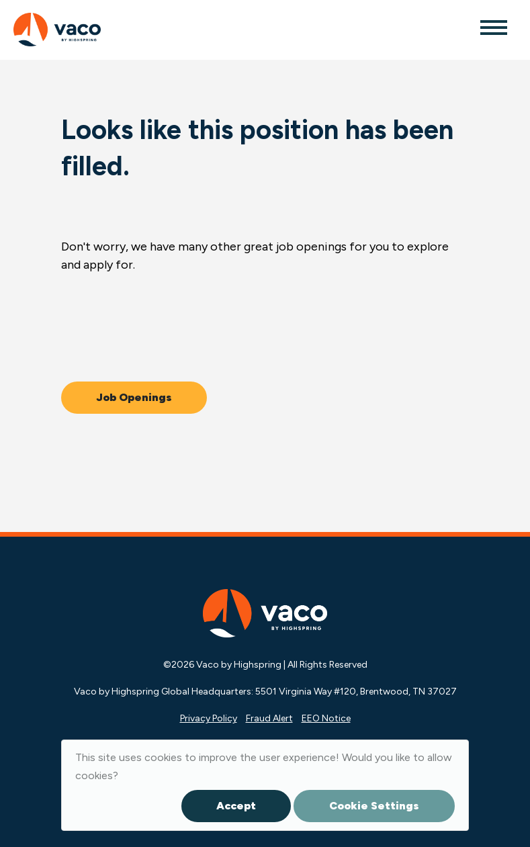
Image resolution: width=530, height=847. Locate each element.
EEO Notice (326, 718)
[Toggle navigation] (493, 26)
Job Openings (134, 397)
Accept (236, 805)
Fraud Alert (269, 718)
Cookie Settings (374, 805)
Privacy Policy (208, 718)
